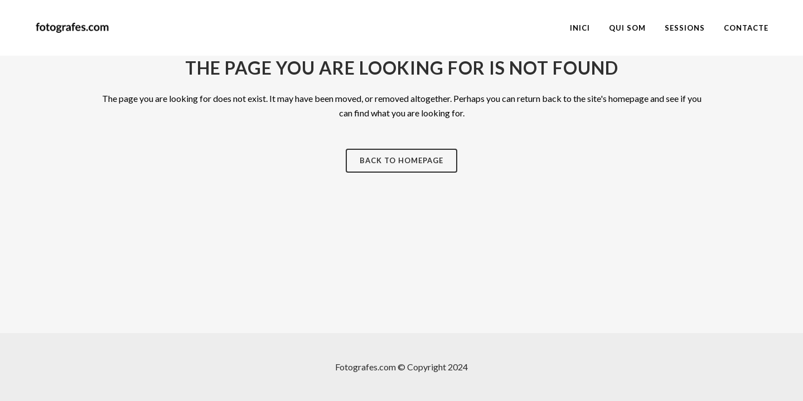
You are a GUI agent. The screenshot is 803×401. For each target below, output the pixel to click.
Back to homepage (401, 160)
